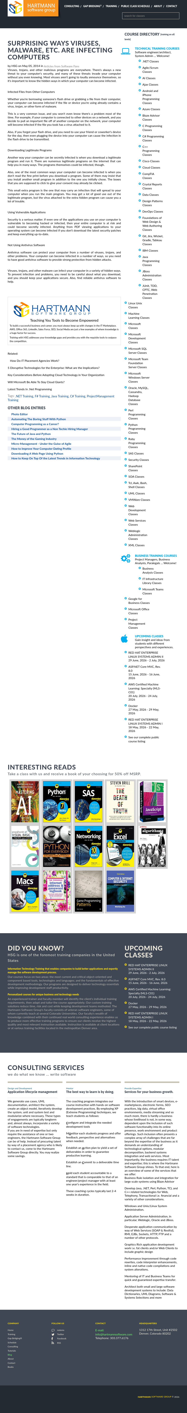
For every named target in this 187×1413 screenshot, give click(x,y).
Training (111, 6)
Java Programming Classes (150, 261)
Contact (171, 6)
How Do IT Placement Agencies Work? (34, 360)
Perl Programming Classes (136, 414)
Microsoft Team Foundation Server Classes (138, 363)
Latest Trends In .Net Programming (30, 389)
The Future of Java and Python (31, 433)
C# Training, (78, 396)
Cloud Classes (151, 167)
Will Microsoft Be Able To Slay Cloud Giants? (36, 382)
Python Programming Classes (136, 428)
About (158, 6)
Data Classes (150, 194)
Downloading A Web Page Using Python (37, 453)
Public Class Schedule (135, 6)
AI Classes (148, 78)
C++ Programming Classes (150, 150)
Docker (133, 706)
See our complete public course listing (152, 1027)
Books (11, 1367)
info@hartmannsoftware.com (113, 1334)
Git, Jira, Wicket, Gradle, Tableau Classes (152, 240)
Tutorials (12, 1350)
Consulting (71, 6)
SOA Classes (136, 476)
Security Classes (138, 459)
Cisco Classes (151, 161)
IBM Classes (150, 250)
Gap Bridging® (15, 1338)
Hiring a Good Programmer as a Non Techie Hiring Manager (49, 429)
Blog (10, 1354)
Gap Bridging (92, 6)
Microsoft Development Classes (137, 338)
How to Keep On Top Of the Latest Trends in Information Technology (55, 458)
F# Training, (42, 396)
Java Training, (60, 396)
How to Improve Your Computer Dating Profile (41, 448)
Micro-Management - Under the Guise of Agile (41, 443)
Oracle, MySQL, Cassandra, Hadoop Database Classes (138, 396)
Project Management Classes (136, 623)
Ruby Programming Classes (136, 443)
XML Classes (136, 545)
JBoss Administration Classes (151, 275)
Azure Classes (151, 109)
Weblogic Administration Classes (137, 535)
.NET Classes (150, 61)
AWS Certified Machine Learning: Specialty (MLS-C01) (144, 688)
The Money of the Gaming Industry (34, 438)
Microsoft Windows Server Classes (139, 377)
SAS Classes (136, 453)
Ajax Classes (150, 84)
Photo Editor (19, 414)
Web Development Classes (137, 510)
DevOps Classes (152, 211)
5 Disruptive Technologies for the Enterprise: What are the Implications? (54, 367)
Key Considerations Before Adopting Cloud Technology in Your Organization (56, 375)
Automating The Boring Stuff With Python (38, 419)
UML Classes (136, 493)
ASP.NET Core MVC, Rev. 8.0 (146, 979)
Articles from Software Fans (61, 66)
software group (154, 1396)
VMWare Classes (139, 499)
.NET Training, (24, 396)
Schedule (12, 1342)
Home (11, 1330)
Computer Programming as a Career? (35, 424)
